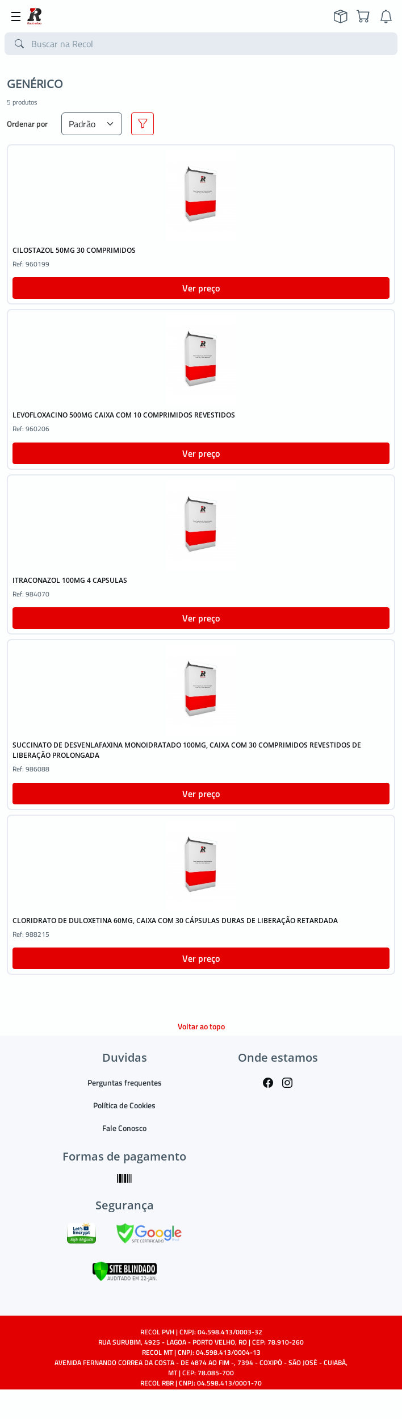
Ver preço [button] (201, 288)
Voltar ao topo (201, 1026)
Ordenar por (27, 124)
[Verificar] (124, 1270)
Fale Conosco (124, 1128)
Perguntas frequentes (124, 1082)
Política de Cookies (124, 1105)
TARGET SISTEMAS (226, 1403)
